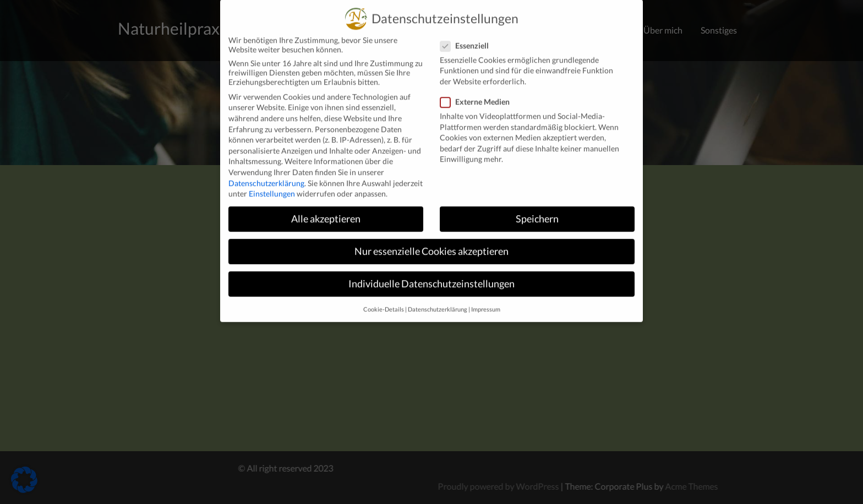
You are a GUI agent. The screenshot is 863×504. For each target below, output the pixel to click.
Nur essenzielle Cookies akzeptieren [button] (431, 242)
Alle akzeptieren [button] (326, 210)
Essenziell (468, 36)
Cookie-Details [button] (383, 300)
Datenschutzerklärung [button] (437, 300)
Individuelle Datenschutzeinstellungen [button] (431, 275)
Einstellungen (272, 184)
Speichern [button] (537, 210)
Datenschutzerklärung (266, 174)
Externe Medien (478, 92)
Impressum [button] (485, 300)
